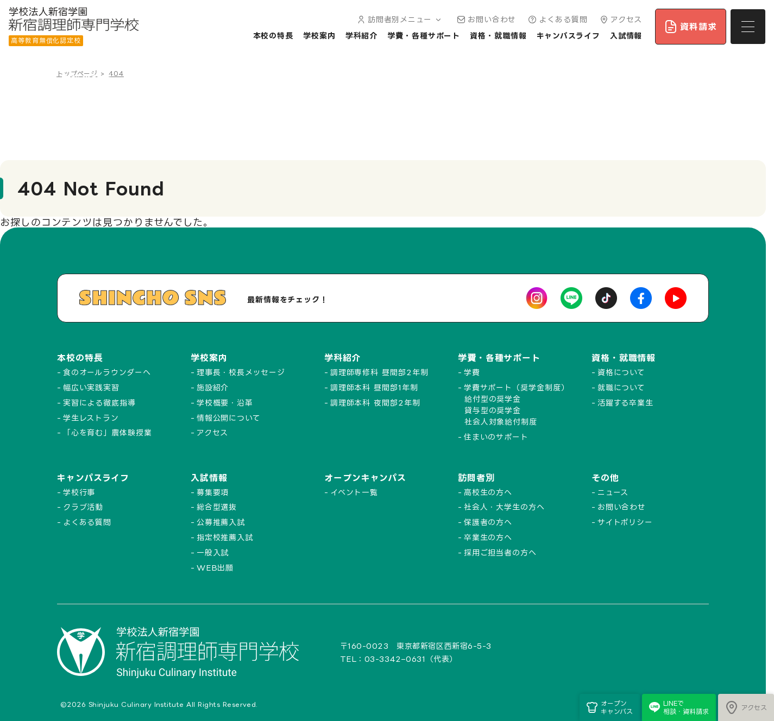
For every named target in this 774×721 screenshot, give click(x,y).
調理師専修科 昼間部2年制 (379, 372)
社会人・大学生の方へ (504, 507)
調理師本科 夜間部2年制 (375, 403)
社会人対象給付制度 (500, 422)
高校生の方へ (488, 492)
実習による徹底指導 (99, 403)
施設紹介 (213, 387)
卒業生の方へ (488, 537)
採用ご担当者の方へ (500, 552)
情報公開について (229, 418)
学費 (472, 372)
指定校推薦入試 (225, 537)
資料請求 (690, 26)
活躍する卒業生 (625, 403)
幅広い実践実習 (91, 387)
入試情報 (626, 35)
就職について (621, 387)
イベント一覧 (354, 492)
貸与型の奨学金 (492, 410)
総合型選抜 (217, 507)
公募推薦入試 (221, 522)
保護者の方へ (488, 522)
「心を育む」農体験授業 (107, 432)
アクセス (620, 19)
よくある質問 (556, 19)
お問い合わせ (485, 19)
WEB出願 (215, 568)
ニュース (613, 492)
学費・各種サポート (423, 35)
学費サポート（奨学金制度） (516, 387)
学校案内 (319, 35)
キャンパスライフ (568, 35)
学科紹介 (361, 35)
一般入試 (213, 552)
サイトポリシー (625, 522)
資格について (621, 372)
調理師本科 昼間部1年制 (374, 387)
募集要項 (213, 492)
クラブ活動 (83, 507)
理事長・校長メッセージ (241, 372)
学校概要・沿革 (225, 403)
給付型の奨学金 (492, 399)
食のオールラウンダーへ (107, 372)
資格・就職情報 (498, 35)
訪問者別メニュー (398, 19)
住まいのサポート (496, 437)
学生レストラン (91, 418)
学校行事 (79, 492)
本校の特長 (273, 35)
